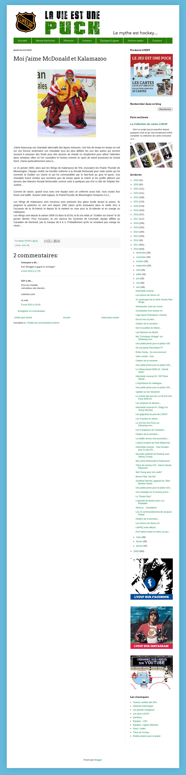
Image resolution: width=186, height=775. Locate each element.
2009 (136, 551)
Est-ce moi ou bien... (146, 319)
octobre (140, 261)
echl (23, 245)
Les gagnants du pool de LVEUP (151, 414)
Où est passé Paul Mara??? (149, 347)
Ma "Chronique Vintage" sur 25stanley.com (149, 337)
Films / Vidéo (139, 728)
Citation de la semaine (146, 360)
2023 (136, 193)
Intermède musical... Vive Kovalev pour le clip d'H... (152, 448)
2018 (136, 214)
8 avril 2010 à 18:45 (30, 304)
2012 (136, 240)
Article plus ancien (110, 317)
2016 (136, 223)
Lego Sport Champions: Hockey (151, 315)
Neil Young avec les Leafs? (149, 472)
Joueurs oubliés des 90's (145, 702)
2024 (136, 188)
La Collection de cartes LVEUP (148, 124)
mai (138, 283)
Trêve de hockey (141, 732)
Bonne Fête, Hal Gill (145, 476)
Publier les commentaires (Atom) (43, 322)
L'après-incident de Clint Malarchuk (153, 442)
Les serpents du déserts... (148, 403)
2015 (136, 227)
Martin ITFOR (24, 241)
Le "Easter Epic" (143, 496)
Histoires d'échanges (143, 706)
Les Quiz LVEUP (141, 713)
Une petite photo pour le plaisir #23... (153, 487)
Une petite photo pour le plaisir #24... (153, 387)
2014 (136, 231)
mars (139, 537)
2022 (136, 197)
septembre (141, 265)
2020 (136, 206)
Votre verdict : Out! (145, 356)
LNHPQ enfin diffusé (146, 527)
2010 (136, 249)
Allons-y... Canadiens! (146, 507)
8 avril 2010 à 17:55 (30, 271)
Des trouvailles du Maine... (148, 328)
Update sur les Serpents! (148, 392)
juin (138, 278)
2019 (136, 210)
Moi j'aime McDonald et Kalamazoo (153, 461)
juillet (139, 274)
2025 (136, 184)
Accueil (66, 317)
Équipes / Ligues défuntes (145, 725)
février (139, 541)
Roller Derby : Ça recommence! (151, 352)
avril (138, 287)
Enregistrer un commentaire (31, 311)
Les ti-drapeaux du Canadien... (151, 430)
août (138, 270)
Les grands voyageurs (144, 709)
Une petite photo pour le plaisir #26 (153, 343)
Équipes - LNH (140, 721)
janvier (139, 546)
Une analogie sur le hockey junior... (153, 492)
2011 (136, 244)
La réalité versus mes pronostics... (152, 438)
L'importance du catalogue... (149, 383)
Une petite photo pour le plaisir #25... (153, 365)
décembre (141, 252)
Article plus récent (23, 317)
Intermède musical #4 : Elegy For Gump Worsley (152, 408)
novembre (141, 257)
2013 (136, 236)
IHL (28, 245)
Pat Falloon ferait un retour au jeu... (153, 531)
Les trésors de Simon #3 (147, 295)
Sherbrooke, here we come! (149, 306)
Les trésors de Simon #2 (147, 523)
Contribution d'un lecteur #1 (149, 310)
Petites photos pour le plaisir (146, 736)
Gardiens (137, 717)
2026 (136, 180)
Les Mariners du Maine (147, 332)
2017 (136, 219)
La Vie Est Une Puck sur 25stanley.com (147, 424)
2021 (136, 201)
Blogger (98, 760)
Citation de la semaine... (147, 323)
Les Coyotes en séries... (147, 418)
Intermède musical (145, 291)
